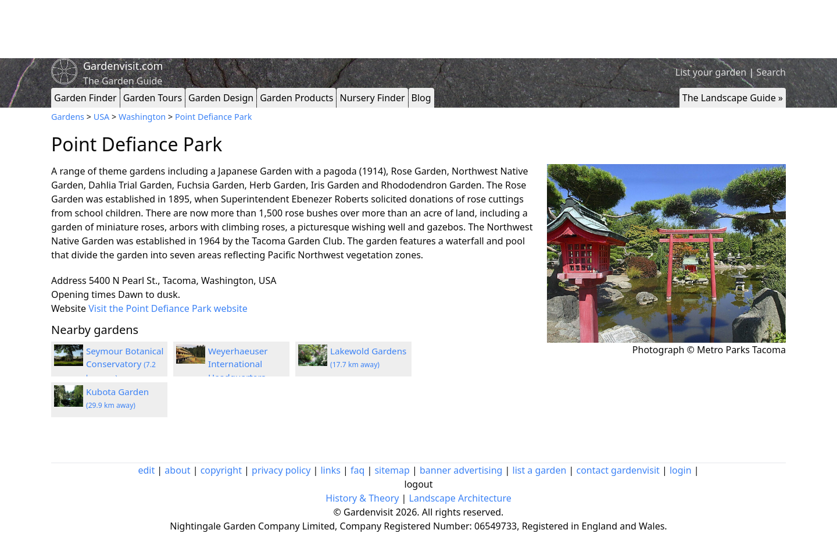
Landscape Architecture (460, 498)
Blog (421, 97)
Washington (142, 116)
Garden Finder (85, 97)
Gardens (67, 116)
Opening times (83, 294)
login (681, 470)
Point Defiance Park (213, 116)
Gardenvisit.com (123, 66)
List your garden (710, 72)
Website (68, 308)
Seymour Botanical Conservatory (124, 364)
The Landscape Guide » (732, 97)
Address (69, 280)
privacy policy (281, 470)
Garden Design (220, 97)
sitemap (391, 470)
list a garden (540, 470)
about (177, 470)
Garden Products (296, 97)
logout (419, 484)
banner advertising (461, 470)
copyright (221, 470)
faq (357, 470)
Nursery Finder (372, 97)
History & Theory (362, 498)
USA (102, 116)
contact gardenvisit (618, 470)
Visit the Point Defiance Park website (168, 308)
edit (146, 470)
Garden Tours (152, 97)
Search (771, 72)
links (330, 470)
